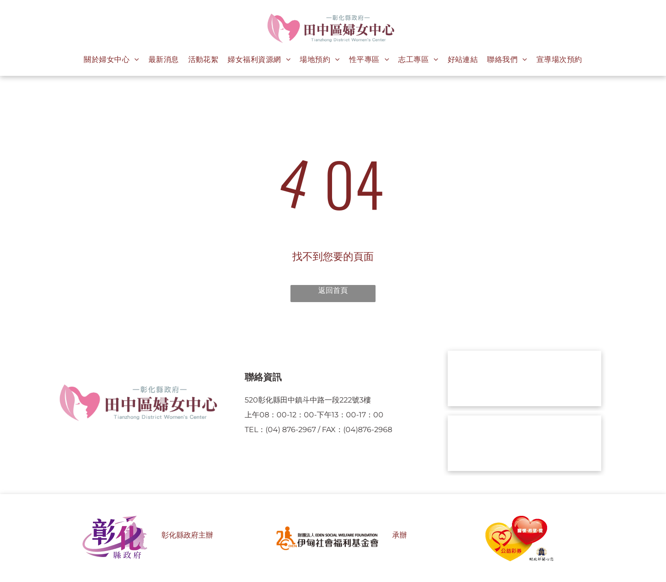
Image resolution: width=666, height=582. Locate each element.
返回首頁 (333, 290)
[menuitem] (111, 60)
